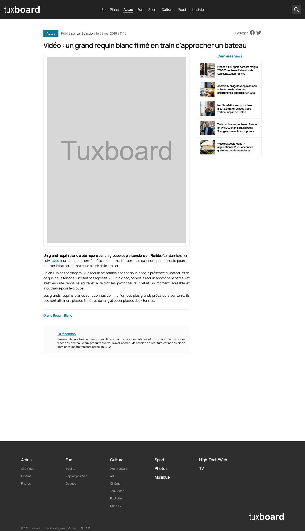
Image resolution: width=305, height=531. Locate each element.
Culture (167, 9)
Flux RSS (85, 528)
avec (55, 260)
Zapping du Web (76, 476)
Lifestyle (197, 9)
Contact (72, 528)
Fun (140, 9)
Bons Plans (110, 9)
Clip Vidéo (27, 469)
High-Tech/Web (213, 459)
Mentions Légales (55, 528)
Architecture (119, 469)
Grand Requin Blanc (57, 315)
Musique (162, 477)
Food (182, 9)
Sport (152, 9)
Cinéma (26, 476)
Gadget (71, 483)
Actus (128, 9)
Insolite (70, 469)
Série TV (115, 506)
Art (112, 476)
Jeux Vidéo (117, 491)
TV (201, 468)
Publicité (116, 498)
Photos (26, 483)
